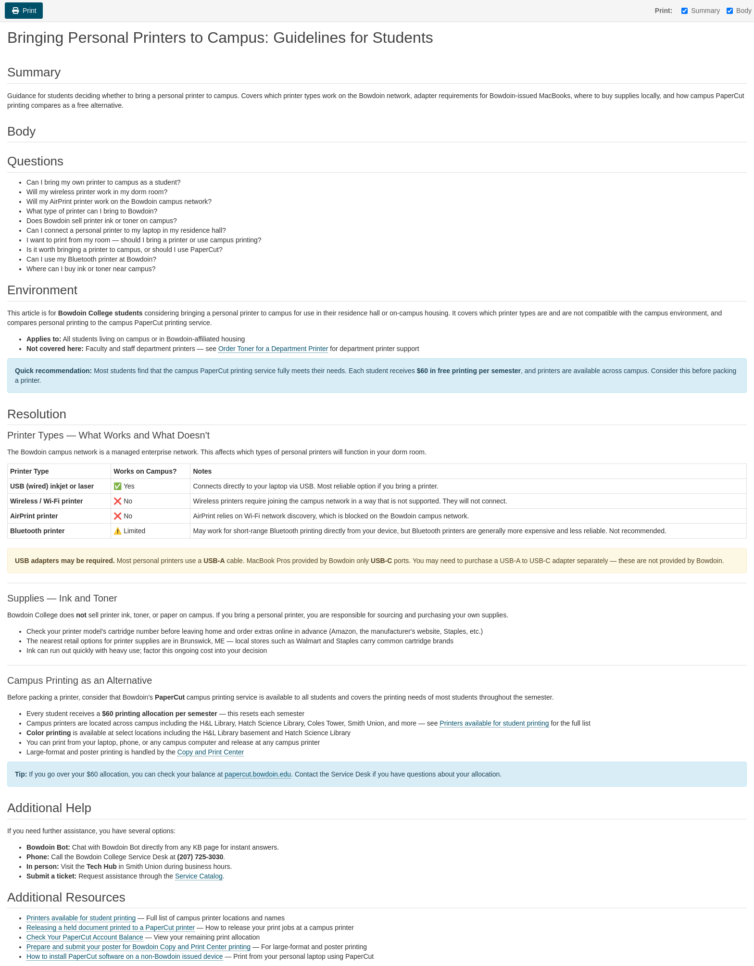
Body (739, 10)
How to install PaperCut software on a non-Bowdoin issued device (124, 956)
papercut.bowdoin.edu (258, 774)
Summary (700, 10)
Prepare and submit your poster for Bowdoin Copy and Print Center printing (138, 947)
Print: (664, 10)
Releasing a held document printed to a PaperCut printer (110, 927)
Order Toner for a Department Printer (273, 348)
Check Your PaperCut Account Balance (84, 937)
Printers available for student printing (494, 723)
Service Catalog (199, 876)
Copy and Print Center (210, 752)
